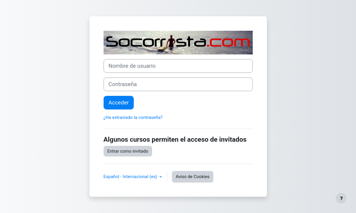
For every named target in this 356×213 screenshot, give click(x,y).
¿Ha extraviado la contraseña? (133, 117)
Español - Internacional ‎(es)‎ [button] (131, 176)
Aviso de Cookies (193, 176)
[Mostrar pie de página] (341, 198)
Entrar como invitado (127, 151)
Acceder (119, 102)
